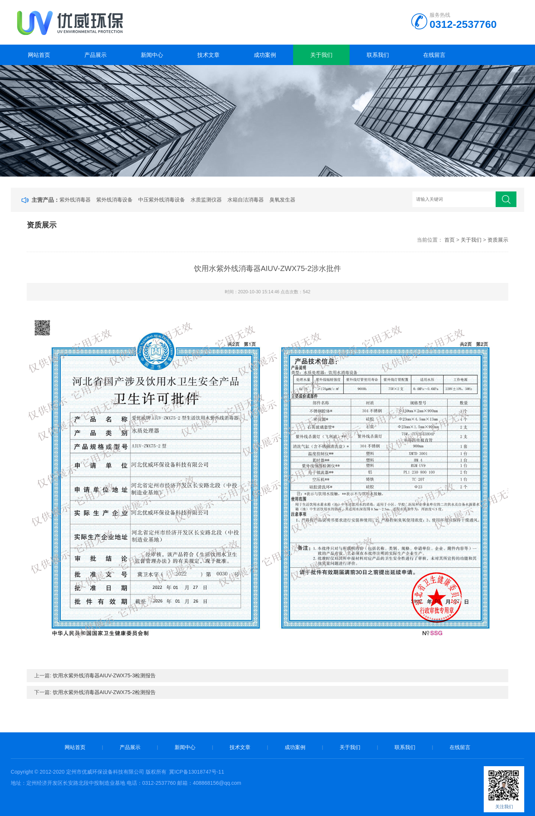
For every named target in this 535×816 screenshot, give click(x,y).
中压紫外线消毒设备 (161, 200)
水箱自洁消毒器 (245, 200)
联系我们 (378, 55)
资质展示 (497, 240)
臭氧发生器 (282, 200)
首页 (449, 240)
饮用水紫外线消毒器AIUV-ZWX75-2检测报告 (104, 692)
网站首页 (39, 55)
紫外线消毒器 (75, 200)
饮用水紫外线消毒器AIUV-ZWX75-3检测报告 (104, 675)
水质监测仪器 (206, 200)
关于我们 (321, 55)
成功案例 (265, 55)
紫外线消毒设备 (114, 200)
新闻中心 (152, 55)
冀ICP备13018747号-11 (196, 772)
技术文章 (208, 55)
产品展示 (95, 55)
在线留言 (434, 55)
